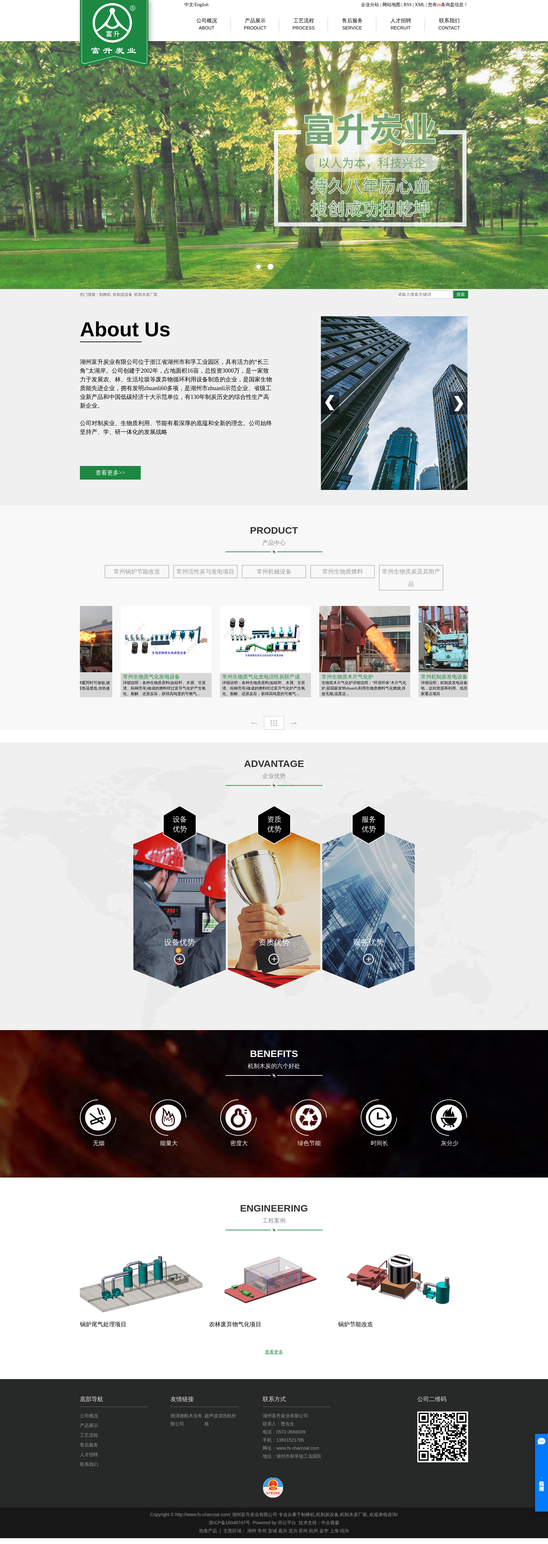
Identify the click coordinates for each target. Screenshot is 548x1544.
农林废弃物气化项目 (235, 1324)
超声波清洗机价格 (220, 1419)
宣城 (272, 1530)
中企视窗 (330, 1522)
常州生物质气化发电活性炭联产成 (262, 676)
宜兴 (293, 1530)
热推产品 (208, 1530)
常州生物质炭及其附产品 (411, 577)
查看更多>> (110, 473)
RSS (408, 4)
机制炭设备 (122, 294)
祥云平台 (287, 1522)
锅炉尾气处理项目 (103, 1324)
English (202, 4)
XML (420, 4)
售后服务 (352, 21)
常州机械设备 (274, 571)
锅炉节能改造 (355, 1324)
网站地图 (391, 4)
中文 (188, 4)
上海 (334, 1530)
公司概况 (206, 21)
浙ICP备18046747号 (229, 1522)
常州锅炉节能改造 (137, 571)
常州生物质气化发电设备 (152, 676)
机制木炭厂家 (146, 294)
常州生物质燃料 (342, 571)
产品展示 (255, 21)
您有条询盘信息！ (448, 4)
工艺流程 (304, 21)
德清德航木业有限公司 (186, 1419)
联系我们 (449, 21)
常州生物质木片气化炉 (349, 676)
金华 (323, 1530)
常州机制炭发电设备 (445, 676)
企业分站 (370, 4)
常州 (262, 1530)
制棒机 (105, 294)
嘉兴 (282, 1530)
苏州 (303, 1530)
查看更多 (274, 1352)
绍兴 (344, 1530)
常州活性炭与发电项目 (205, 571)
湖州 (251, 1530)
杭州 (313, 1530)
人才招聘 (401, 21)
